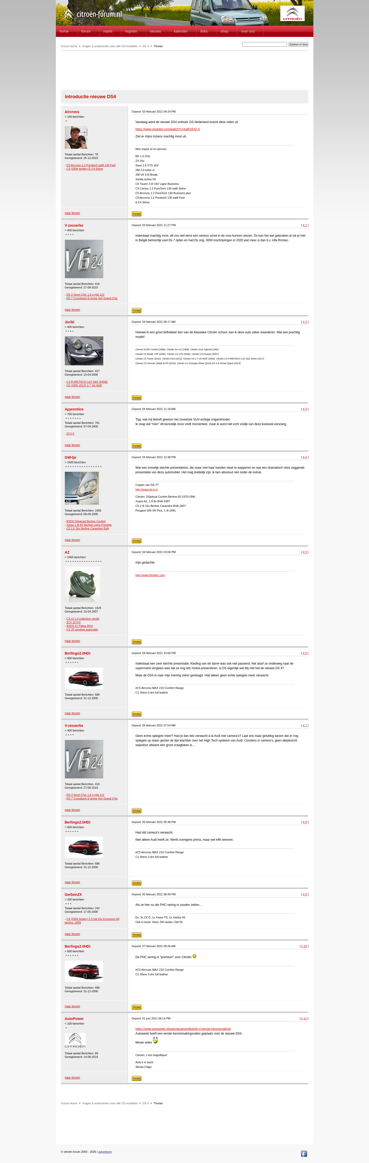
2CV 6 (70, 433)
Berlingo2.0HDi (77, 653)
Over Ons (248, 31)
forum (86, 31)
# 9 (305, 894)
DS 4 (145, 46)
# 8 (305, 822)
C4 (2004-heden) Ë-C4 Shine (84, 168)
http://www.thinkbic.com (150, 575)
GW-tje (70, 457)
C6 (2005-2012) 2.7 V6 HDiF (84, 385)
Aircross (72, 112)
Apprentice (74, 409)
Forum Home (69, 46)
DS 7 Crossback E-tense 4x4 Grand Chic (92, 298)
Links (204, 31)
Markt (107, 31)
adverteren (105, 1151)
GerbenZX (73, 895)
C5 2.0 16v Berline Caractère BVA (87, 528)
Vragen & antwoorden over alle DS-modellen (110, 46)
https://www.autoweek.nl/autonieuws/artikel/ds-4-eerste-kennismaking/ (183, 1029)
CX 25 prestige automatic (82, 629)
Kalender (181, 31)
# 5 (305, 552)
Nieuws (155, 31)
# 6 (305, 653)
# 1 (305, 225)
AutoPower (74, 1019)
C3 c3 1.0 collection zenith (82, 618)
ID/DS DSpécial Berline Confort (86, 521)
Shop (224, 31)
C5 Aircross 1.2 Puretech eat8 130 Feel (91, 165)
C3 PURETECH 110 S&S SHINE (87, 381)
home (64, 31)
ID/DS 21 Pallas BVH (79, 625)
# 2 (305, 321)
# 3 (305, 408)
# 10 (304, 946)
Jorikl (69, 322)
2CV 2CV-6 (73, 622)
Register (131, 31)
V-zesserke (74, 225)
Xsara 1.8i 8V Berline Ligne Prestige (89, 524)
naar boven (72, 213)
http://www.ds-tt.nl (147, 489)
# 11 (304, 1018)
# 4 (305, 457)
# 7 (305, 725)
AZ (67, 552)
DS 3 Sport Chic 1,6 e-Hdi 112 (85, 294)
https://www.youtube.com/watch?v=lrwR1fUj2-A (168, 129)
